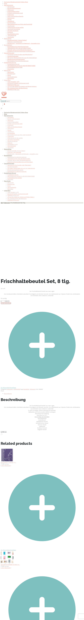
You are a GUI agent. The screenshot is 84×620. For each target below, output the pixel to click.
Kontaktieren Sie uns (10, 62)
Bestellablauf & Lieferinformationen (17, 46)
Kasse (9, 75)
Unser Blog (7, 80)
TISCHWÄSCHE (11, 35)
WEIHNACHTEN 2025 (13, 85)
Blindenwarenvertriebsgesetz (16, 59)
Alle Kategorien (8, 5)
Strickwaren (10, 6)
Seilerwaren (10, 18)
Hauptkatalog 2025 (13, 34)
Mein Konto (7, 70)
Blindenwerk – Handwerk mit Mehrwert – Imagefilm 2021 (23, 43)
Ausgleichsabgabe (12, 56)
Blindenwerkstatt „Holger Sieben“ (17, 40)
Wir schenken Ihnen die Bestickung (17, 88)
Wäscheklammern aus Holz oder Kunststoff (19, 24)
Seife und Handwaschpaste (15, 16)
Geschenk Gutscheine (13, 29)
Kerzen (9, 19)
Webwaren (10, 10)
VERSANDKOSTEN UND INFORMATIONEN (19, 48)
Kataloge (10, 32)
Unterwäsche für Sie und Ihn (15, 27)
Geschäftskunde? (9, 53)
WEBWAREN (16, 389)
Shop (5, 3)
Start (2, 203)
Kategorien (7, 203)
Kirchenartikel (11, 22)
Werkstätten (7, 38)
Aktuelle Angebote (12, 30)
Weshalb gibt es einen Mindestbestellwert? (19, 50)
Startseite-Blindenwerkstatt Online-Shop (16, 2)
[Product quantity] (3, 301)
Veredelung (10, 21)
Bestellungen (11, 73)
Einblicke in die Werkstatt (14, 42)
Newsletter (10, 69)
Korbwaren (10, 14)
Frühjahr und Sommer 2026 (15, 13)
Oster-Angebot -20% (13, 81)
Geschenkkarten (12, 77)
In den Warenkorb (5, 303)
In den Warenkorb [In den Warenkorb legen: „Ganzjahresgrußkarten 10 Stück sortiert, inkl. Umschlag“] (5, 567)
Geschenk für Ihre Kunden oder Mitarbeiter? (19, 54)
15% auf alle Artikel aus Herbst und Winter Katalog (21, 86)
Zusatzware (10, 26)
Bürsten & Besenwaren (14, 8)
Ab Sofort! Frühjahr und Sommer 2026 (18, 83)
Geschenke (10, 37)
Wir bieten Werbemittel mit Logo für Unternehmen (22, 57)
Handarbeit (26, 389)
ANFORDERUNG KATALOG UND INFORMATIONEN (21, 65)
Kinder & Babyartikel (13, 11)
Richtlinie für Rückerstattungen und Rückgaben (21, 51)
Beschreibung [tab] (8, 393)
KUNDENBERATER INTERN (14, 67)
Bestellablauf (8, 45)
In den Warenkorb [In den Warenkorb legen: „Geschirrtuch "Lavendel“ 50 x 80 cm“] (5, 465)
